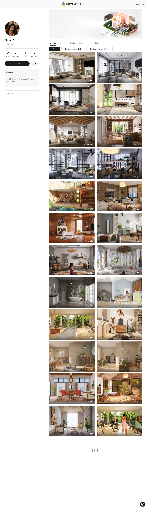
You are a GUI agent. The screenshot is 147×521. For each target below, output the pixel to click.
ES (119, 3)
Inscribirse (111, 3)
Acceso (102, 3)
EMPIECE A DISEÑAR (135, 3)
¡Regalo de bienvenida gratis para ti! (93, 9)
